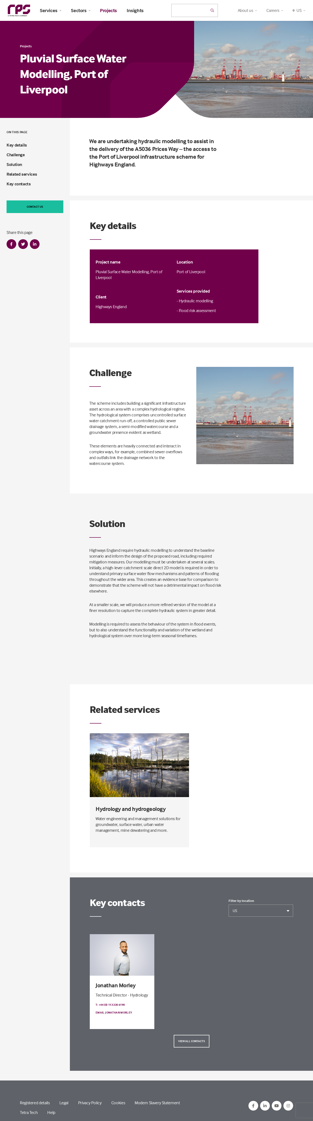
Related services (22, 174)
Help (51, 1112)
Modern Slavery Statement (157, 1102)
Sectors (80, 10)
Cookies (118, 1102)
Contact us (35, 206)
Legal (63, 1102)
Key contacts (19, 184)
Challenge (16, 154)
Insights (135, 10)
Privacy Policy (90, 1102)
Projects (108, 10)
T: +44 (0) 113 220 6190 (110, 1004)
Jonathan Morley (116, 985)
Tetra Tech (29, 1112)
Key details (17, 145)
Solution (14, 164)
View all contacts (191, 1041)
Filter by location (241, 901)
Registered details (35, 1102)
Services (50, 10)
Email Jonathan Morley (114, 1012)
